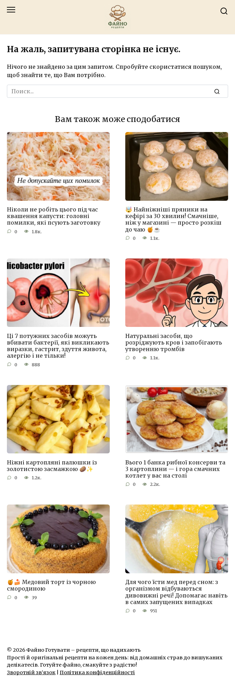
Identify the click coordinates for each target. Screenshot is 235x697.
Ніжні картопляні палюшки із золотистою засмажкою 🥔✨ (52, 465)
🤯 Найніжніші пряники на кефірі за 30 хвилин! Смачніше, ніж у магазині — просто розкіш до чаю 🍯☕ (173, 219)
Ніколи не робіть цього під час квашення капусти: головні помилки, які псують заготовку (53, 216)
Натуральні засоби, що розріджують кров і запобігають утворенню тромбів (173, 342)
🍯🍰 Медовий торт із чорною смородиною (51, 585)
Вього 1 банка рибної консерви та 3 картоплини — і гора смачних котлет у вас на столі (175, 469)
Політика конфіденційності (97, 672)
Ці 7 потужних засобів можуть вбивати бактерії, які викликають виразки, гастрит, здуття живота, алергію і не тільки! (58, 345)
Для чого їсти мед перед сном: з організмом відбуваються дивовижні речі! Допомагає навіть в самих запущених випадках (176, 591)
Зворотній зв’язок (31, 672)
